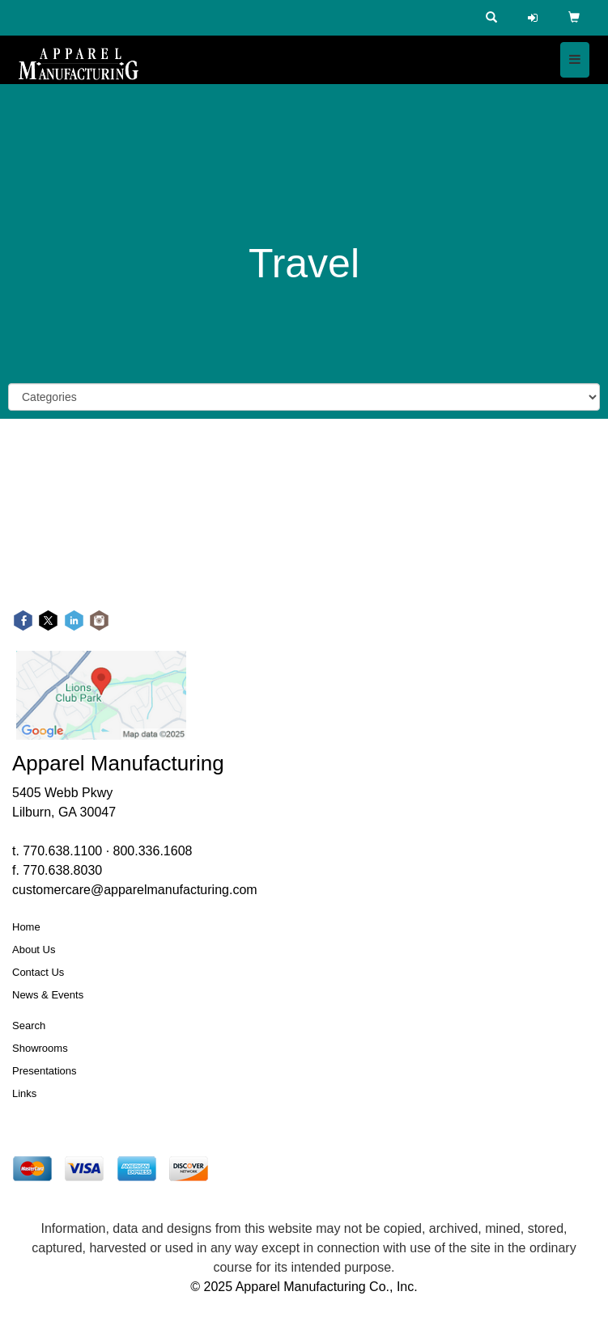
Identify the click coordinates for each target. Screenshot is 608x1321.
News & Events (47, 995)
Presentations (44, 1071)
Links (24, 1093)
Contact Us (38, 972)
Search (28, 1025)
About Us (33, 949)
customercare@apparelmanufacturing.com (134, 890)
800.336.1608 (153, 851)
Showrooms (40, 1048)
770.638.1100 (62, 851)
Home (26, 927)
